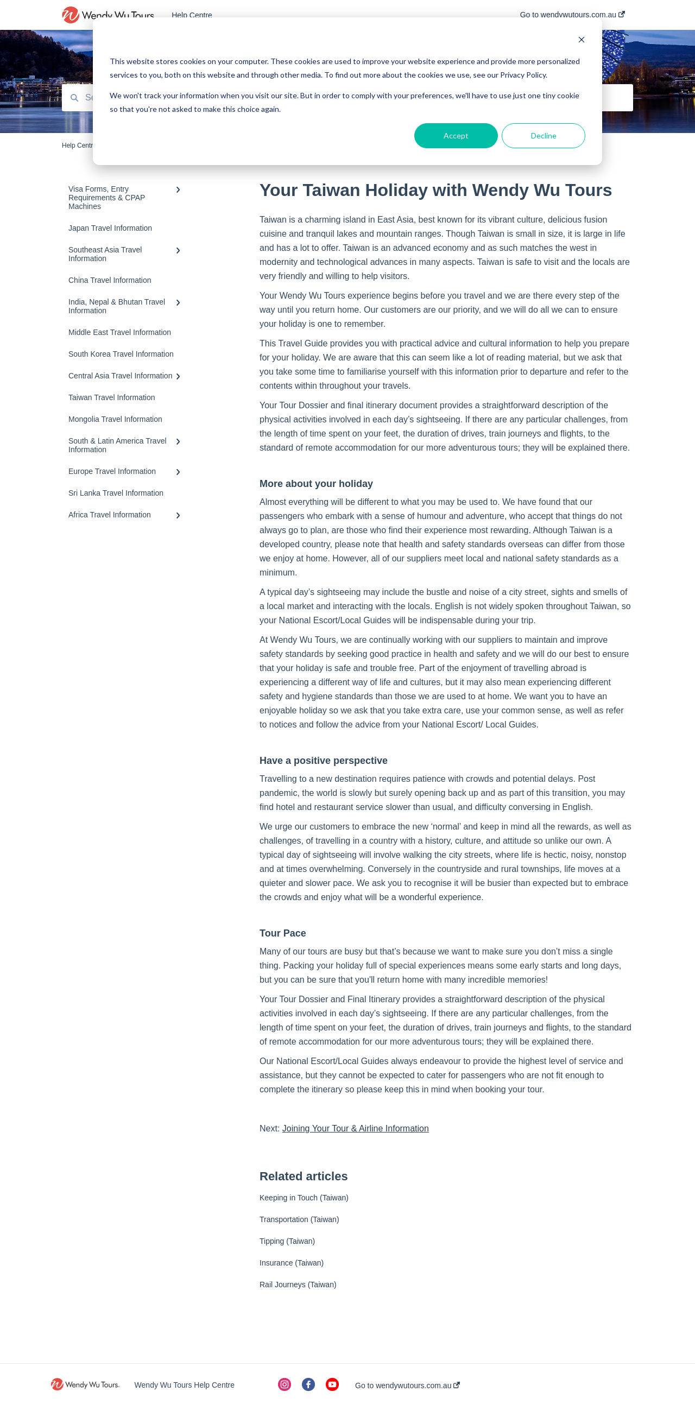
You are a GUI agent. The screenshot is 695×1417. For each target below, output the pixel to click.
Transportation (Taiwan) (299, 1219)
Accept (456, 135)
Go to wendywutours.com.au (407, 1385)
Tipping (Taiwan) (287, 1241)
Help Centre (192, 15)
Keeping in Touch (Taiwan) (304, 1197)
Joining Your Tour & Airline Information (355, 1128)
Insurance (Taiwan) (292, 1262)
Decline (544, 135)
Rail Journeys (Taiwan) (298, 1284)
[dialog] (347, 91)
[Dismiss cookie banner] (581, 41)
